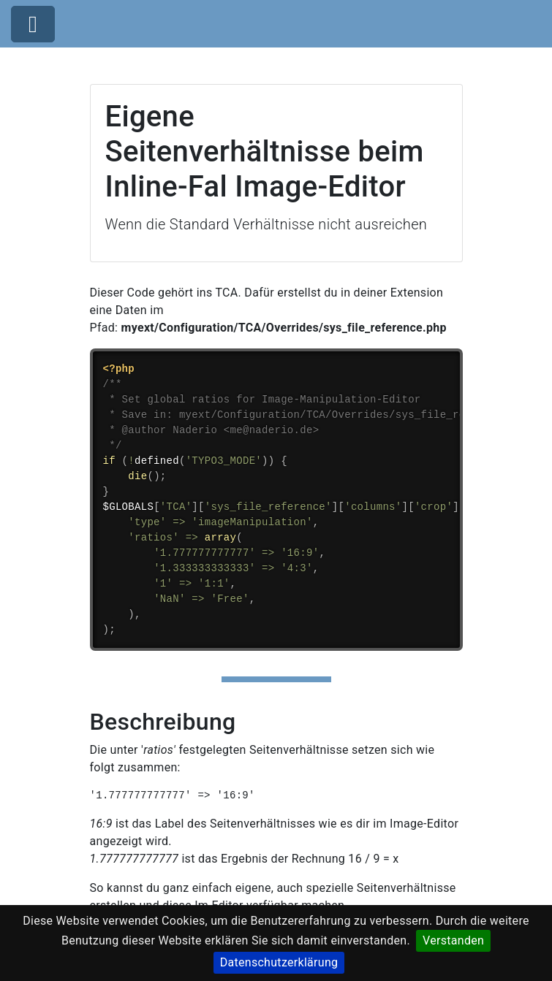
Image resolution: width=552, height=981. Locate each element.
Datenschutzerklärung (279, 962)
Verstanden (453, 940)
